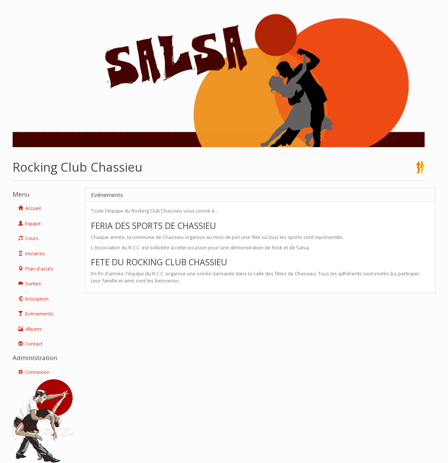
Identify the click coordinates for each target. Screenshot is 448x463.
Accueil (29, 208)
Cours (28, 238)
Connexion (34, 372)
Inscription (33, 298)
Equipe (29, 223)
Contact (30, 343)
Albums (30, 329)
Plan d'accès (35, 268)
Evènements (35, 313)
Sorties (29, 283)
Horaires (31, 253)
